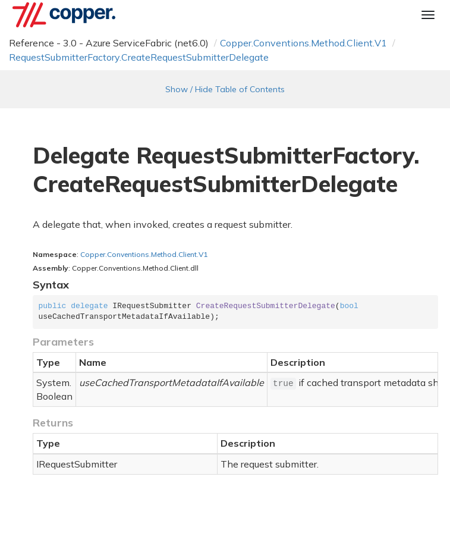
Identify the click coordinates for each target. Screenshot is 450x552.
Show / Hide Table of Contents (225, 89)
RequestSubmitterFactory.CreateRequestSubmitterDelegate (139, 57)
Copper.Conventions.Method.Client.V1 (303, 43)
